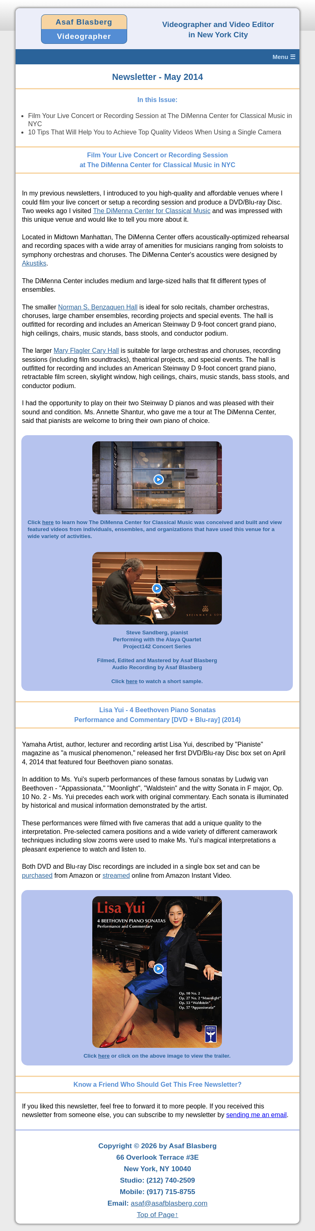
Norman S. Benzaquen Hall (97, 307)
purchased (37, 875)
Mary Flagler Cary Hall (86, 350)
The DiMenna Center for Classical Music (151, 210)
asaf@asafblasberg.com (169, 1203)
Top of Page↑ (157, 1215)
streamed (116, 875)
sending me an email (256, 1114)
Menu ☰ (283, 57)
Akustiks (34, 263)
